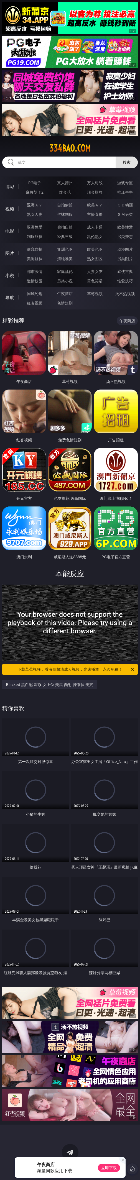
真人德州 (65, 182)
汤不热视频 (125, 293)
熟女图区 (95, 258)
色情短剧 (65, 303)
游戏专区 (125, 182)
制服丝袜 (34, 236)
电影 (9, 231)
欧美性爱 (125, 227)
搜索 (127, 162)
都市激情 (34, 271)
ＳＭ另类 (125, 214)
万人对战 (95, 182)
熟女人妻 (34, 214)
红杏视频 (34, 303)
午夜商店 (65, 293)
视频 (9, 209)
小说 (9, 275)
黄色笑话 (95, 280)
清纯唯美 (65, 258)
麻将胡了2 (35, 192)
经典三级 (65, 236)
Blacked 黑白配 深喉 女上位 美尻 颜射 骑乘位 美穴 (49, 684)
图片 (9, 253)
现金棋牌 (95, 192)
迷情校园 (34, 280)
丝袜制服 (65, 214)
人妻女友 (95, 271)
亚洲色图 (65, 249)
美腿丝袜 (34, 258)
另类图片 (125, 258)
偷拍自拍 (65, 227)
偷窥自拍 (34, 249)
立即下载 (109, 1167)
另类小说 (65, 280)
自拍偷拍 (65, 205)
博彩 (9, 187)
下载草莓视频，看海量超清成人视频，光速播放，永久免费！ (76, 669)
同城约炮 (34, 293)
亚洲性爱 (34, 227)
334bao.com (70, 148)
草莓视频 (95, 293)
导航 (9, 298)
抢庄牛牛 (125, 192)
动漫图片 (125, 249)
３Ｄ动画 (125, 205)
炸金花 (65, 192)
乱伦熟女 (95, 236)
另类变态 (125, 236)
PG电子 (34, 182)
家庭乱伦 (65, 271)
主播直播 (95, 214)
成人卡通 (95, 227)
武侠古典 (125, 271)
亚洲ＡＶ (34, 205)
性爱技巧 (125, 280)
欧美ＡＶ (95, 205)
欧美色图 (95, 249)
